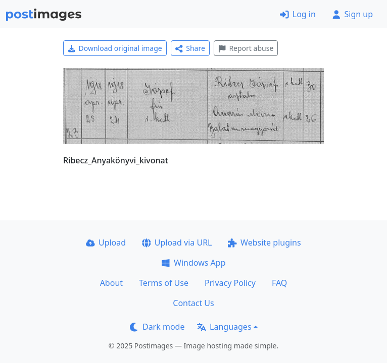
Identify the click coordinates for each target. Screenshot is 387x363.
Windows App (193, 262)
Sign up (352, 14)
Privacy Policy (230, 282)
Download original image (115, 48)
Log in (298, 14)
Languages (224, 326)
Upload (106, 242)
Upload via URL (177, 242)
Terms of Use (163, 282)
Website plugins (264, 242)
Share (190, 48)
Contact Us (193, 303)
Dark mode (157, 326)
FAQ (279, 282)
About (111, 282)
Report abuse (245, 48)
